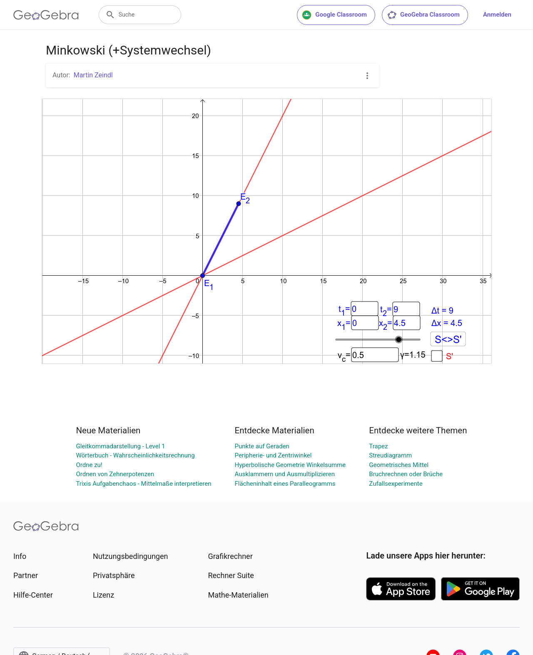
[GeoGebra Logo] (46, 15)
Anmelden (497, 14)
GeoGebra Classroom (423, 15)
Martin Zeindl (93, 75)
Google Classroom (334, 15)
